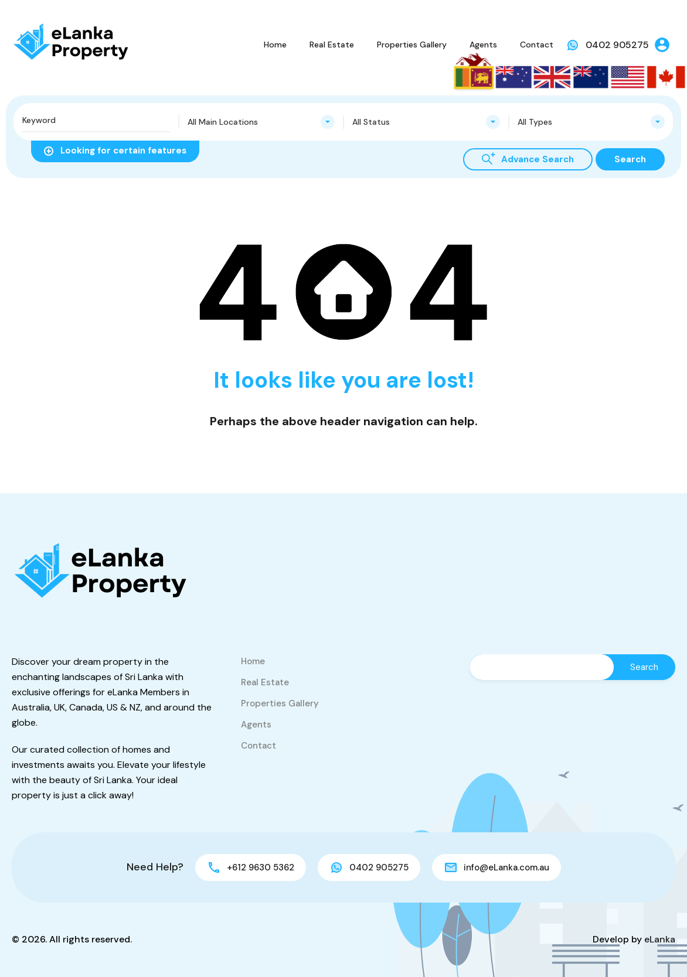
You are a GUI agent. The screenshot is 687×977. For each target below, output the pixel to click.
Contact (536, 44)
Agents (483, 44)
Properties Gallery (412, 44)
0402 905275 (617, 45)
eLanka (659, 939)
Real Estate (332, 44)
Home (275, 44)
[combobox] (261, 122)
